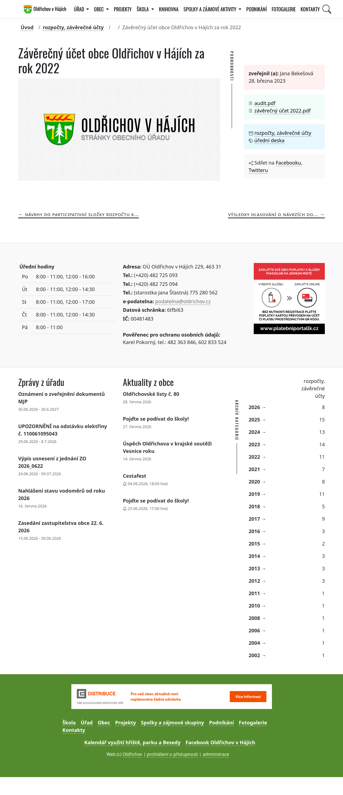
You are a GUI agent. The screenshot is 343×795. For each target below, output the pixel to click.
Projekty (123, 9)
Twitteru (258, 170)
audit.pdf (265, 103)
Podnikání (256, 9)
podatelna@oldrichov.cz (182, 301)
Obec (104, 722)
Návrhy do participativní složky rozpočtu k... (82, 214)
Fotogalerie (284, 9)
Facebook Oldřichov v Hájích (220, 742)
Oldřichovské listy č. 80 (151, 394)
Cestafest (134, 475)
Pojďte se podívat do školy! (156, 418)
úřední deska (269, 140)
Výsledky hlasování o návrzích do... (273, 214)
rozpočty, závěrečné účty (73, 27)
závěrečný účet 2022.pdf (282, 110)
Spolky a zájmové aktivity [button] (210, 9)
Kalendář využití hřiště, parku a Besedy (132, 742)
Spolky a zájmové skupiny (172, 722)
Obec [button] (99, 9)
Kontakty (310, 9)
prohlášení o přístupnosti (172, 754)
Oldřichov (132, 754)
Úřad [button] (79, 9)
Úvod (27, 27)
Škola (69, 722)
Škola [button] (143, 9)
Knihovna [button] (169, 9)
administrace (215, 754)
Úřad (87, 722)
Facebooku (288, 162)
